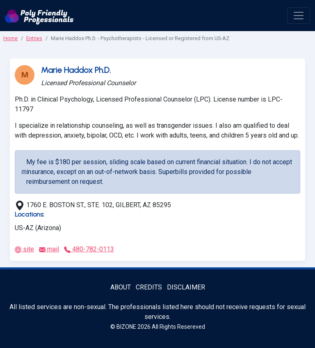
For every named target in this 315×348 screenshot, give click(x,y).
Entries (34, 38)
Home (10, 38)
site (24, 249)
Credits (149, 287)
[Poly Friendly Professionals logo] (39, 15)
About (120, 287)
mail (49, 249)
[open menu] (298, 15)
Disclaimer (186, 287)
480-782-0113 (89, 249)
